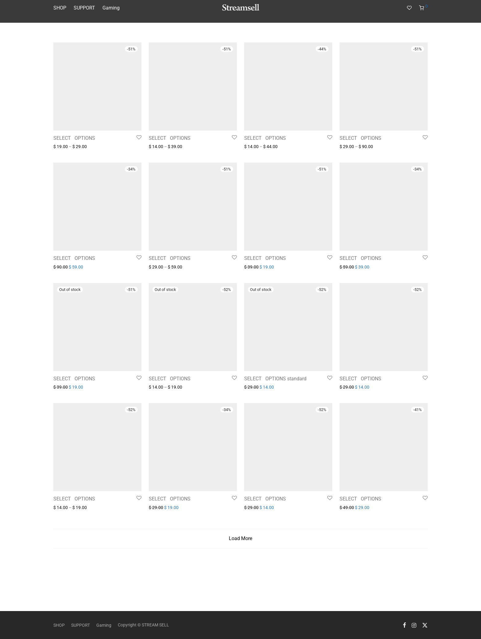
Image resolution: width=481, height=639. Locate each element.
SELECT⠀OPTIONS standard (275, 419)
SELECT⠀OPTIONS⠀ (76, 138)
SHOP (59, 8)
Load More (240, 579)
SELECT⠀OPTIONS (360, 258)
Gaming (111, 8)
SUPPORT (84, 8)
